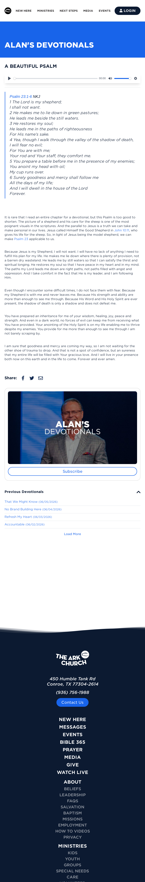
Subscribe (73, 471)
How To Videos (72, 831)
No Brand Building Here (33, 509)
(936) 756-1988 (72, 692)
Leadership (72, 795)
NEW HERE (24, 10)
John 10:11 (121, 230)
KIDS (72, 853)
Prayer (73, 749)
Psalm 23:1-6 (21, 96)
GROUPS (72, 865)
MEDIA (88, 10)
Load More (72, 534)
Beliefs (72, 789)
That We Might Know (31, 502)
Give (72, 765)
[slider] (55, 78)
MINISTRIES (45, 10)
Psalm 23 (21, 239)
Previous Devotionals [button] (24, 492)
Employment (72, 825)
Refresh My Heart (28, 517)
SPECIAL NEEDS (72, 871)
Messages (72, 727)
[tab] (72, 492)
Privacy (72, 837)
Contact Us (72, 702)
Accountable (25, 524)
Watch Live (72, 772)
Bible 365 (72, 742)
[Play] (9, 78)
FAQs (72, 801)
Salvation (72, 807)
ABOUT (72, 782)
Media (72, 757)
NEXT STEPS (69, 10)
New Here (72, 719)
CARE (72, 877)
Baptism (72, 813)
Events (73, 734)
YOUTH (72, 859)
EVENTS (104, 10)
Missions (72, 819)
